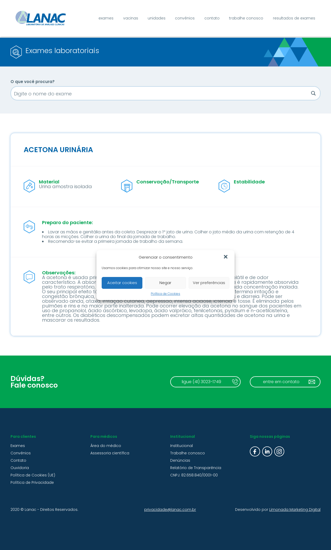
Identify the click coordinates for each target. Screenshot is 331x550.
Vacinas (130, 18)
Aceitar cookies (122, 282)
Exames (106, 18)
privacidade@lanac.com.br (170, 509)
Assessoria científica (109, 453)
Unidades (157, 18)
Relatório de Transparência (195, 467)
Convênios (185, 18)
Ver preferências (209, 282)
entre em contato (281, 382)
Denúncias (180, 460)
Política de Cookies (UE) (33, 475)
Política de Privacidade (32, 482)
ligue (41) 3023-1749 (201, 382)
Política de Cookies (165, 293)
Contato (212, 18)
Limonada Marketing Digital (294, 509)
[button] (226, 257)
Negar (165, 282)
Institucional (181, 445)
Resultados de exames (294, 18)
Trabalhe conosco (246, 18)
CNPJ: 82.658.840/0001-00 (194, 475)
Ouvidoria (20, 467)
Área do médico (105, 445)
